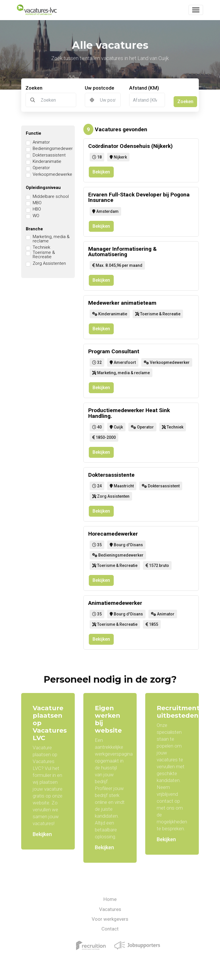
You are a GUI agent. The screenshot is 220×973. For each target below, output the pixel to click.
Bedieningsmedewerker (56, 148)
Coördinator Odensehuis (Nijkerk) (130, 146)
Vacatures (110, 909)
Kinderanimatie (47, 161)
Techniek (41, 247)
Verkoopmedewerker (53, 174)
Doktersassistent (49, 155)
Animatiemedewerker (115, 603)
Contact (110, 929)
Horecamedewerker (113, 533)
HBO (37, 209)
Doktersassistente (111, 475)
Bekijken (101, 172)
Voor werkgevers (110, 919)
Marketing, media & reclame (51, 239)
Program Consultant (113, 351)
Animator (41, 142)
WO (36, 216)
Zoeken (33, 88)
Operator (41, 168)
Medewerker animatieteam (122, 303)
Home (110, 899)
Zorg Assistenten (49, 263)
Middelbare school (51, 196)
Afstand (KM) (144, 88)
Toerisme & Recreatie (44, 254)
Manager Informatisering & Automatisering (122, 251)
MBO (37, 203)
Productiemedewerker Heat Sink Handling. (129, 413)
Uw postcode (99, 88)
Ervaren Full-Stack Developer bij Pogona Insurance (139, 197)
